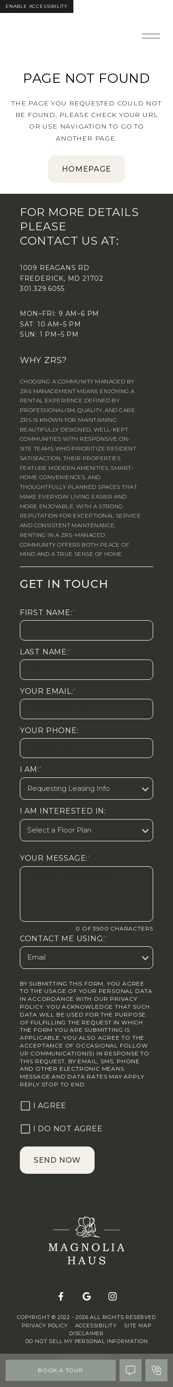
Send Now (57, 1160)
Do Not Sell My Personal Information (86, 1341)
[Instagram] (112, 1297)
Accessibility (96, 1326)
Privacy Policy (44, 1326)
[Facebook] (61, 1297)
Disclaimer (86, 1334)
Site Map (137, 1326)
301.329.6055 (42, 288)
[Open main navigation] (151, 36)
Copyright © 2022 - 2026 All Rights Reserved (86, 1317)
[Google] (87, 1297)
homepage (86, 169)
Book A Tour (61, 1370)
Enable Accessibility (37, 6)
